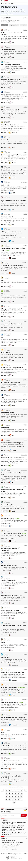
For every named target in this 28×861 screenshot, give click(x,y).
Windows (11, 3)
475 (21, 799)
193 (18, 793)
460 (18, 799)
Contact (25, 853)
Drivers (3, 732)
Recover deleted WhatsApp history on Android (12, 842)
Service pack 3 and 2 (7, 217)
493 (14, 802)
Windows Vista (4, 21)
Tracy (2, 397)
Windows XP (11, 21)
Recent (4, 25)
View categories (4, 13)
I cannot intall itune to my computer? (12, 367)
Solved (23, 25)
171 (6, 793)
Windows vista (5, 185)
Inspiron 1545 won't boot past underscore (13, 746)
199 (18, 796)
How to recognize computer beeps (10, 849)
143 (21, 790)
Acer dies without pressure (9, 565)
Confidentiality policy (18, 853)
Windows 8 (16, 20)
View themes (10, 13)
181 (9, 793)
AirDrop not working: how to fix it (9, 840)
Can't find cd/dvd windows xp (9, 702)
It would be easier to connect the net (11, 761)
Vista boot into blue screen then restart (12, 458)
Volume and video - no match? (10, 110)
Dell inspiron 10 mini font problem (11, 232)
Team (6, 853)
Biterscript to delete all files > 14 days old (13, 717)
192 (15, 793)
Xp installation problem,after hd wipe (12, 265)
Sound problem (5, 657)
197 (12, 796)
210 (21, 796)
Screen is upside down (7, 518)
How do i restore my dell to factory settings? (14, 155)
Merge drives (5, 427)
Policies (14, 854)
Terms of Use (10, 853)
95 (18, 790)
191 (12, 793)
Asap (2, 337)
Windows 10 (3, 20)
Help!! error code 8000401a (9, 687)
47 (15, 790)
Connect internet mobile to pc (10, 125)
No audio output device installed (10, 382)
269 (9, 799)
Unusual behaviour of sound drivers (11, 595)
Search (25, 17)
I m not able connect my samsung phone (13, 672)
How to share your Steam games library (11, 844)
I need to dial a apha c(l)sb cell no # (11, 324)
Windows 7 (10, 20)
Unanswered (14, 25)
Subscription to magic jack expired (11, 309)
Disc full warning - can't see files (10, 64)
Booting (3, 642)
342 (12, 799)
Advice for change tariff (8, 49)
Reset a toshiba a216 (7, 505)
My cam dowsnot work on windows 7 (12, 95)
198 (15, 796)
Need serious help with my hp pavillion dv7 (13, 170)
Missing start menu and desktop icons (12, 443)
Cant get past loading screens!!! (10, 80)
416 (15, 799)
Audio (2, 280)
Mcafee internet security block (10, 610)
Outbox (3, 294)
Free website (5, 140)
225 (6, 799)
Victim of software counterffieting (11, 533)
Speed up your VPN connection (9, 847)
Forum (5, 3)
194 (21, 793)
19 (12, 790)
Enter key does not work (8, 580)
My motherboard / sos (7, 412)
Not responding (5, 352)
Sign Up (2, 853)
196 (9, 796)
